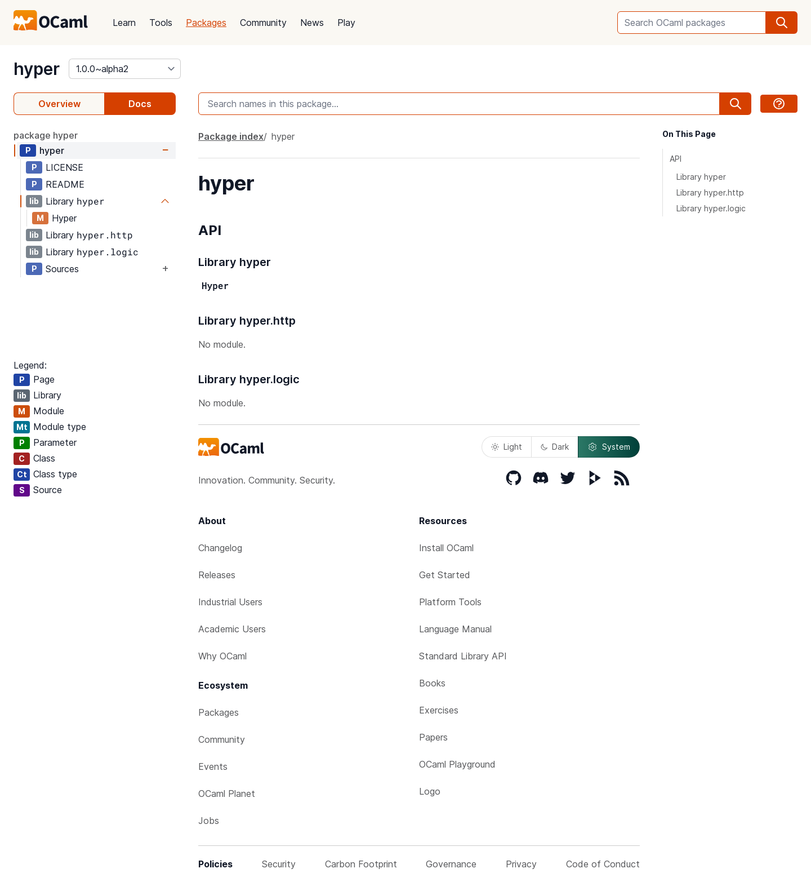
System (608, 447)
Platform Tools (450, 602)
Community (263, 22)
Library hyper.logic (711, 208)
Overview (59, 103)
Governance (451, 864)
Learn (124, 22)
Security (279, 864)
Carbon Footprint (361, 864)
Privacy (521, 864)
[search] (781, 22)
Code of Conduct (603, 864)
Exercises (438, 710)
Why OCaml (222, 656)
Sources (62, 268)
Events (213, 766)
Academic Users (232, 629)
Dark (555, 446)
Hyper (64, 218)
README (65, 184)
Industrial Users (230, 602)
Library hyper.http (710, 192)
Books (432, 683)
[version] (125, 69)
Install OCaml (446, 547)
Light (506, 446)
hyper (37, 69)
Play (346, 22)
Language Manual (455, 629)
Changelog (220, 547)
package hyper (46, 135)
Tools (160, 22)
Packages (206, 22)
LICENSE (64, 167)
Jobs (208, 820)
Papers (433, 737)
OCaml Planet (226, 793)
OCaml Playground (457, 764)
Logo (429, 791)
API (675, 158)
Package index (231, 136)
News (312, 22)
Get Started (444, 574)
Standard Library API (463, 656)
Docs (139, 103)
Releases (216, 574)
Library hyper (701, 176)
